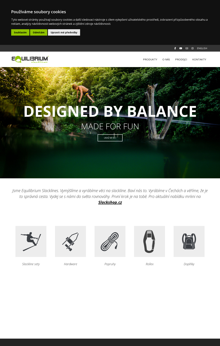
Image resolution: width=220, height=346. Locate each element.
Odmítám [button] (39, 32)
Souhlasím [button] (20, 32)
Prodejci (181, 59)
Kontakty (199, 59)
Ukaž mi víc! (110, 137)
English (202, 48)
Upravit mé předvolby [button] (64, 32)
